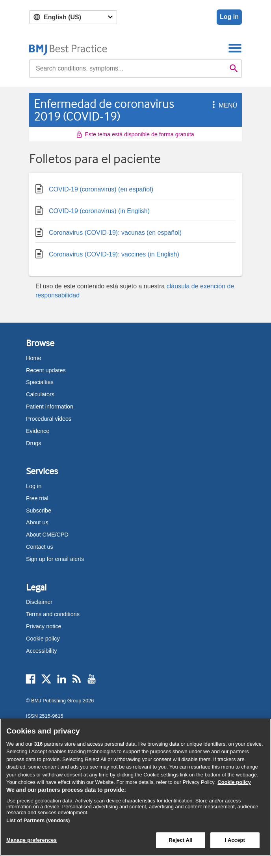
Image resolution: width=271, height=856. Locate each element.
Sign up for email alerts (55, 559)
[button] (212, 105)
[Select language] (73, 17)
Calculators (40, 394)
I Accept (235, 840)
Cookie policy (43, 638)
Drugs (33, 443)
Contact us (39, 547)
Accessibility (41, 651)
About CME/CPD (47, 534)
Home (33, 358)
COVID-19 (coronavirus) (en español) (94, 187)
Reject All (180, 840)
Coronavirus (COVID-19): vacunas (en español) (108, 231)
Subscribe (38, 510)
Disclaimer (39, 602)
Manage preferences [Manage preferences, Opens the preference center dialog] (31, 840)
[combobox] (127, 68)
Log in (229, 16)
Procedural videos (48, 419)
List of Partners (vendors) (38, 820)
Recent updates (46, 370)
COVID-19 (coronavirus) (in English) (92, 209)
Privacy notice (43, 626)
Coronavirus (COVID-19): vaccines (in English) (107, 252)
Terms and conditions (53, 614)
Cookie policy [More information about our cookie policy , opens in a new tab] (234, 782)
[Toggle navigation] (235, 48)
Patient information (49, 406)
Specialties (40, 382)
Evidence (37, 431)
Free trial (37, 498)
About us (37, 522)
